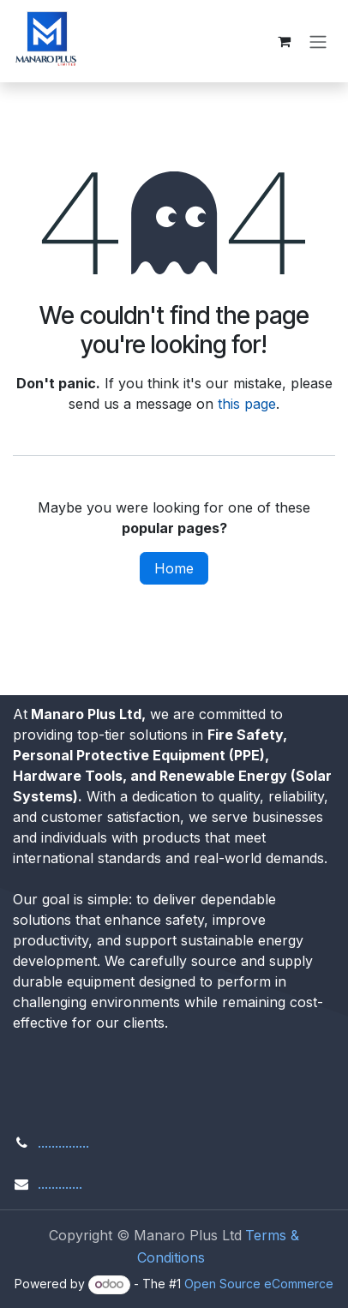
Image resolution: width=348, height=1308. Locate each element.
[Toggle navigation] (318, 41)
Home (174, 568)
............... (63, 1142)
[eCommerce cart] (284, 41)
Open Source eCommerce (258, 1283)
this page (247, 403)
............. (60, 1183)
